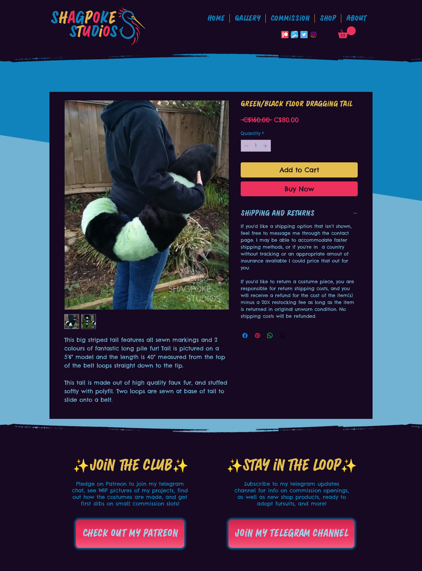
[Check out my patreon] (130, 534)
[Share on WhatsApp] (270, 336)
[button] (290, 18)
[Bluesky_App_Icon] (294, 34)
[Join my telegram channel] (291, 534)
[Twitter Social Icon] (304, 34)
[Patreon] (284, 34)
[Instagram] (313, 34)
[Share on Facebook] (245, 336)
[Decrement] (246, 145)
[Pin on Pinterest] (257, 336)
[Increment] (266, 145)
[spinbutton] (256, 145)
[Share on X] (282, 336)
